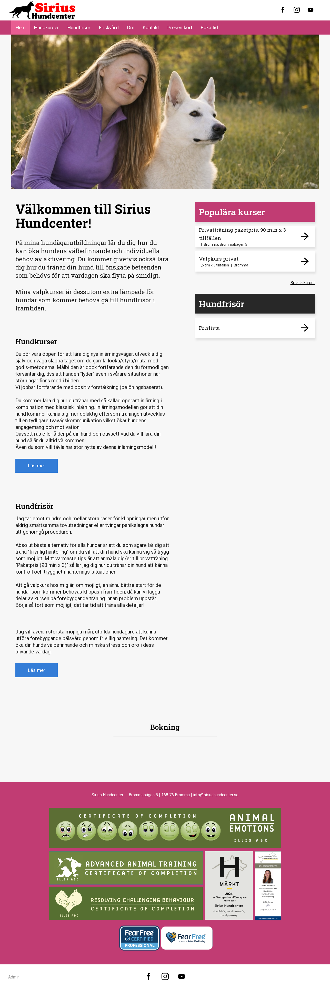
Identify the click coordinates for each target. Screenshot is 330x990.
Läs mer (36, 466)
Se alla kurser (303, 282)
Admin (13, 977)
